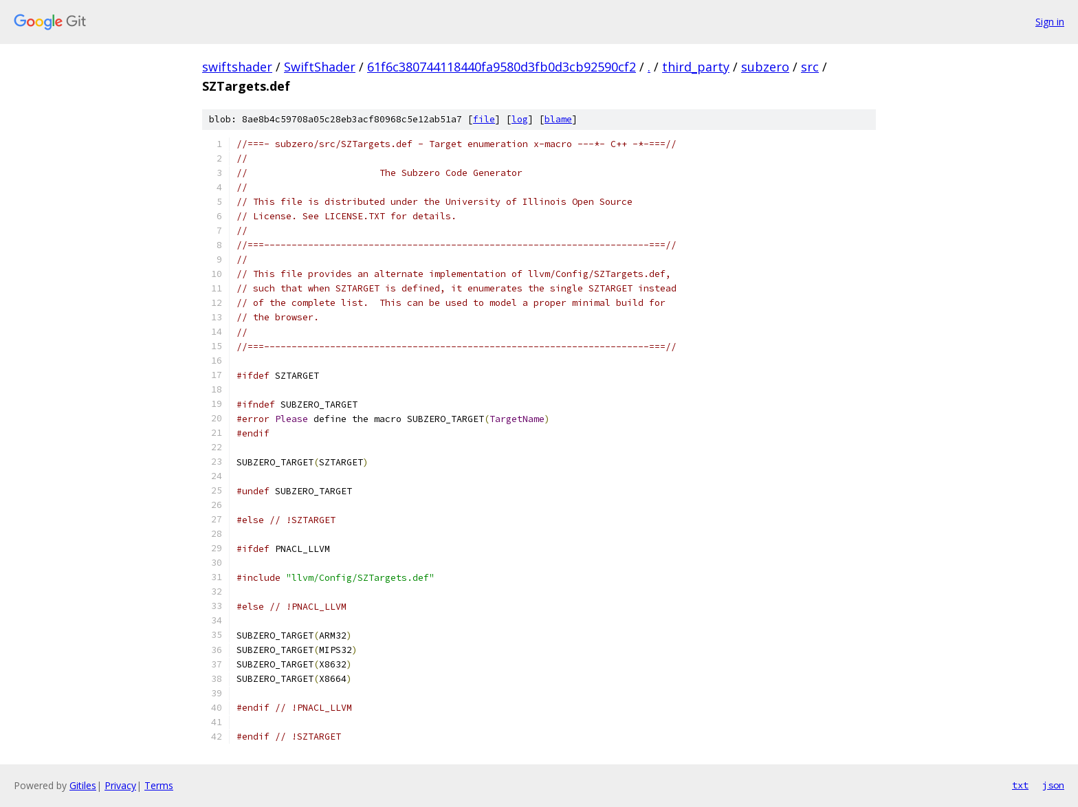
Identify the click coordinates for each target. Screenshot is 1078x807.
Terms (158, 785)
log (520, 119)
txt (1020, 785)
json (1053, 785)
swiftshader (237, 66)
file (484, 119)
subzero (765, 66)
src (810, 66)
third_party (695, 66)
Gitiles (82, 785)
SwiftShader (319, 66)
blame (558, 119)
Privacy (120, 785)
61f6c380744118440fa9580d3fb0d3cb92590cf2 (501, 66)
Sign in (1049, 21)
